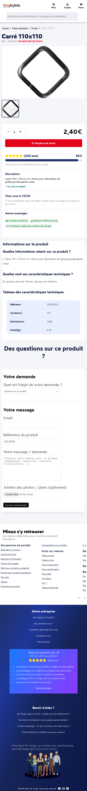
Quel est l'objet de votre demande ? (32, 386)
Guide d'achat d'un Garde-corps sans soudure (43, 732)
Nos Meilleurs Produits (43, 617)
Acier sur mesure (52, 551)
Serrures (5, 577)
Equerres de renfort (10, 586)
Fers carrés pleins (50, 569)
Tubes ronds (48, 560)
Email (7, 419)
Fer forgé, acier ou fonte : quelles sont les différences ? (43, 713)
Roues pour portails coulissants (16, 572)
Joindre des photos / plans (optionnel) (34, 488)
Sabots (4, 581)
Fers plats (46, 573)
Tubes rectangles (50, 587)
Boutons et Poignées (11, 559)
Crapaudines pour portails (54, 545)
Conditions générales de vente (43, 629)
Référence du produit (20, 436)
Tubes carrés (48, 555)
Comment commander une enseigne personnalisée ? (43, 720)
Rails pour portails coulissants (15, 568)
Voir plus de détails (15, 186)
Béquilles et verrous (10, 549)
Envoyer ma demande (16, 506)
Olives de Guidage (10, 563)
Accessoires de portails (16, 545)
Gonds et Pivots (8, 554)
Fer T (44, 583)
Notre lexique (43, 641)
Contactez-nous (43, 635)
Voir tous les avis (43, 688)
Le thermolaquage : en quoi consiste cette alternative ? (43, 726)
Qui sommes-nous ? (43, 623)
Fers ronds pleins (50, 564)
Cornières (46, 578)
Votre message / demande (25, 453)
